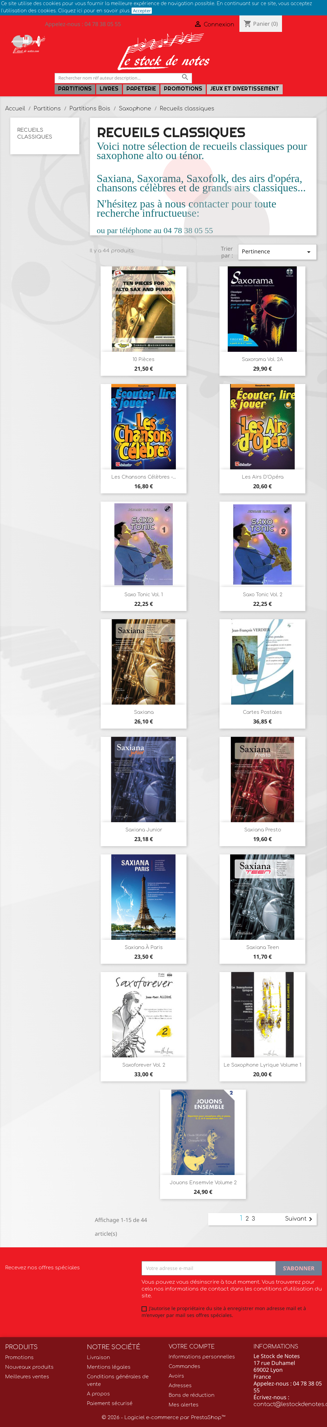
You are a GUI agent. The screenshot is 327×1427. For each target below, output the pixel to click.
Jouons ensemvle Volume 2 (203, 1182)
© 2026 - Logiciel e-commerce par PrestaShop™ (163, 1417)
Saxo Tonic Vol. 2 (262, 594)
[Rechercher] (123, 78)
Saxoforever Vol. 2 (143, 1065)
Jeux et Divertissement (244, 88)
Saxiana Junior (143, 829)
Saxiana (144, 712)
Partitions (75, 88)
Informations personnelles (202, 1356)
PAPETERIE (141, 88)
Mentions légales (109, 1367)
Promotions (183, 88)
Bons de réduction (191, 1395)
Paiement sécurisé (110, 1403)
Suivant (300, 1219)
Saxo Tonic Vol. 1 (143, 594)
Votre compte (192, 1347)
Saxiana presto (262, 829)
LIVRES (109, 88)
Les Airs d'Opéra (262, 477)
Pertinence (277, 252)
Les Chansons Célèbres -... (143, 477)
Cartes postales (262, 712)
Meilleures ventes (27, 1376)
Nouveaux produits (29, 1367)
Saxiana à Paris (144, 947)
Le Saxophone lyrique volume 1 (262, 1065)
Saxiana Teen (262, 947)
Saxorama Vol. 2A (262, 359)
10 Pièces (144, 359)
